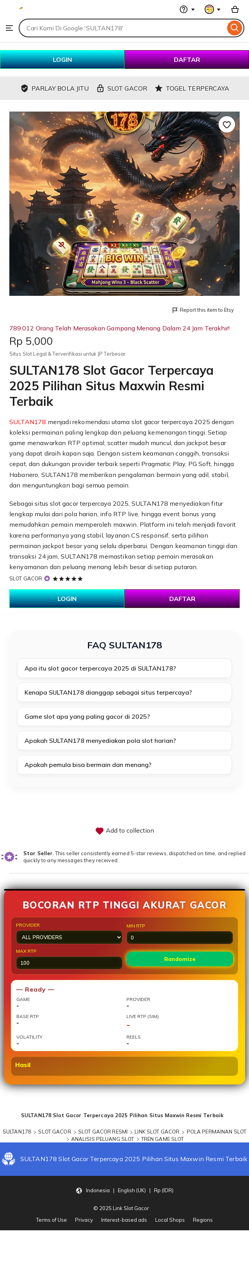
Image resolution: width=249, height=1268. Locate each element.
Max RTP (69, 958)
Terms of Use (51, 1220)
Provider (69, 933)
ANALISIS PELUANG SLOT (102, 1139)
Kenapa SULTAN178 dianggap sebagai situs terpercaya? (108, 692)
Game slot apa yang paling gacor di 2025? (87, 716)
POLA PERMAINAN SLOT (216, 1131)
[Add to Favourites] (227, 124)
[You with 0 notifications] (213, 9)
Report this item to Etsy (202, 310)
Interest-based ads (124, 1220)
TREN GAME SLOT (162, 1139)
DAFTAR (187, 59)
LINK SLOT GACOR (157, 1131)
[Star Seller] (47, 578)
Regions (203, 1220)
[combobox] (122, 28)
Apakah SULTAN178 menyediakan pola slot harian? (100, 740)
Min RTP (179, 933)
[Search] (234, 28)
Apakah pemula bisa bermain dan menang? (88, 764)
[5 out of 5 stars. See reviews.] (69, 578)
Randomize (180, 958)
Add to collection (124, 831)
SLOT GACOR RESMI (103, 1131)
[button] (124, 1190)
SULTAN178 (27, 422)
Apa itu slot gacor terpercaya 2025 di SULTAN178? (100, 668)
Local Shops (170, 1220)
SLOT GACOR (25, 578)
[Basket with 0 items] (235, 9)
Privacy (84, 1220)
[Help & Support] (187, 9)
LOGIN (62, 59)
